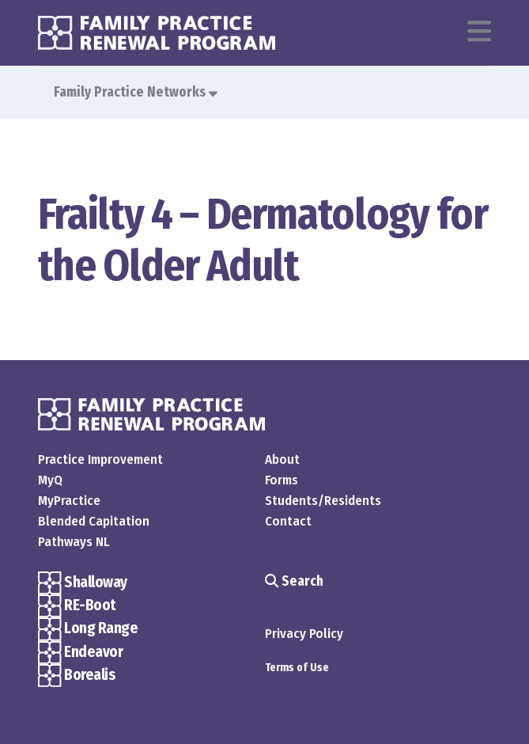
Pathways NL (74, 541)
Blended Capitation (93, 521)
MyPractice (69, 500)
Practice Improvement (100, 459)
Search (294, 581)
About (282, 459)
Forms (281, 480)
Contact (288, 521)
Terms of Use (297, 667)
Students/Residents (323, 500)
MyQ (50, 480)
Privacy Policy (304, 633)
